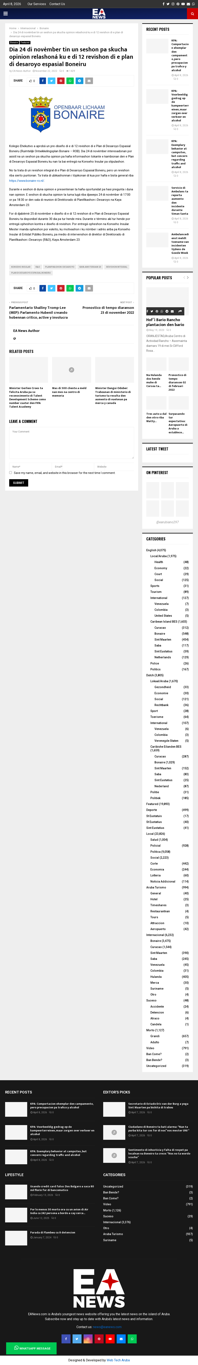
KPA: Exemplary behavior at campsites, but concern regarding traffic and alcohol (179, 154)
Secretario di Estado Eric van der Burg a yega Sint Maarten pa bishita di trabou (158, 1105)
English (151, 550)
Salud (154, 839)
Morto (150, 1030)
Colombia (161, 609)
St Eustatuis (154, 816)
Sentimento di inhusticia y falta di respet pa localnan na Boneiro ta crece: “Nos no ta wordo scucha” (159, 1154)
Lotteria (155, 875)
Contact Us (57, 4)
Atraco (154, 1018)
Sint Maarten (162, 639)
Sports (154, 586)
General (155, 893)
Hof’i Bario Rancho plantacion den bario (165, 322)
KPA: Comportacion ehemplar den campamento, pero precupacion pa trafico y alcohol (180, 55)
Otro (153, 994)
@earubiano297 (167, 522)
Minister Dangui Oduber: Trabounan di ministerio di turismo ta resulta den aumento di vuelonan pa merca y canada (113, 395)
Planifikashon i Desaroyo (59, 267)
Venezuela (161, 603)
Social (158, 580)
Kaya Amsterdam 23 (90, 267)
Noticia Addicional (162, 881)
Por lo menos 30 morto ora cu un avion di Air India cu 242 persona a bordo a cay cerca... (59, 1211)
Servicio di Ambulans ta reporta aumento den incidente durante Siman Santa (179, 200)
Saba (157, 645)
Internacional (155, 935)
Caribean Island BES (163, 621)
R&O (38, 267)
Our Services (37, 4)
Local (150, 833)
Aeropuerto (158, 929)
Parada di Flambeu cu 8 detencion (52, 1232)
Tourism (156, 591)
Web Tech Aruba (118, 1360)
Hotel (154, 899)
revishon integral (116, 267)
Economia (157, 869)
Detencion (157, 1012)
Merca (154, 982)
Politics (155, 669)
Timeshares (158, 905)
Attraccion (157, 923)
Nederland (161, 786)
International (158, 598)
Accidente (157, 1006)
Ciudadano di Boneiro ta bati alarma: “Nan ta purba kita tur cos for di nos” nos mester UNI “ (158, 1128)
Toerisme (156, 717)
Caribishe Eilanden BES (165, 746)
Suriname (156, 988)
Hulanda (156, 976)
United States (163, 615)
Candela (155, 1024)
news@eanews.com (107, 1327)
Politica (155, 851)
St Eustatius (154, 822)
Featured (25, 42)
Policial (155, 845)
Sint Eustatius (163, 651)
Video (150, 1048)
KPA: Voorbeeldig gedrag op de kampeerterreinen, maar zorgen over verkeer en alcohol (180, 106)
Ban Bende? (154, 1060)
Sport (154, 711)
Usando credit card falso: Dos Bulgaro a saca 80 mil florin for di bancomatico (62, 1188)
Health (158, 562)
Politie (154, 792)
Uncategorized (156, 1066)
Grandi (155, 1036)
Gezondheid (162, 687)
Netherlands (162, 657)
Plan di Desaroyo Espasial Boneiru (31, 273)
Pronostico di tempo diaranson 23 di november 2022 (108, 310)
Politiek (155, 798)
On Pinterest (157, 472)
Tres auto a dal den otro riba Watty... (156, 417)
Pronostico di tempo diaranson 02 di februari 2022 (177, 382)
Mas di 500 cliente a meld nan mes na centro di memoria (69, 392)
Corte (154, 863)
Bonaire (14, 42)
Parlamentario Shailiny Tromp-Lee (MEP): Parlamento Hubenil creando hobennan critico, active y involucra (38, 313)
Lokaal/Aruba (159, 681)
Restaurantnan (160, 911)
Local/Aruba (158, 556)
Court (158, 574)
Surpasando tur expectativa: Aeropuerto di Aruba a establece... (178, 423)
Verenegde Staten (166, 740)
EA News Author (21, 71)
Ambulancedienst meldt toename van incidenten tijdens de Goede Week (180, 243)
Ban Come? (154, 1054)
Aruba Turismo (156, 887)
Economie (161, 693)
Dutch (150, 675)
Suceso (151, 1000)
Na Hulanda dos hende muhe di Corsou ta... (154, 380)
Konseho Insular (20, 267)
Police (154, 663)
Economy (160, 568)
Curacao (160, 627)
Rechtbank (161, 705)
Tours (154, 917)
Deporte (151, 810)
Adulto (154, 1042)
